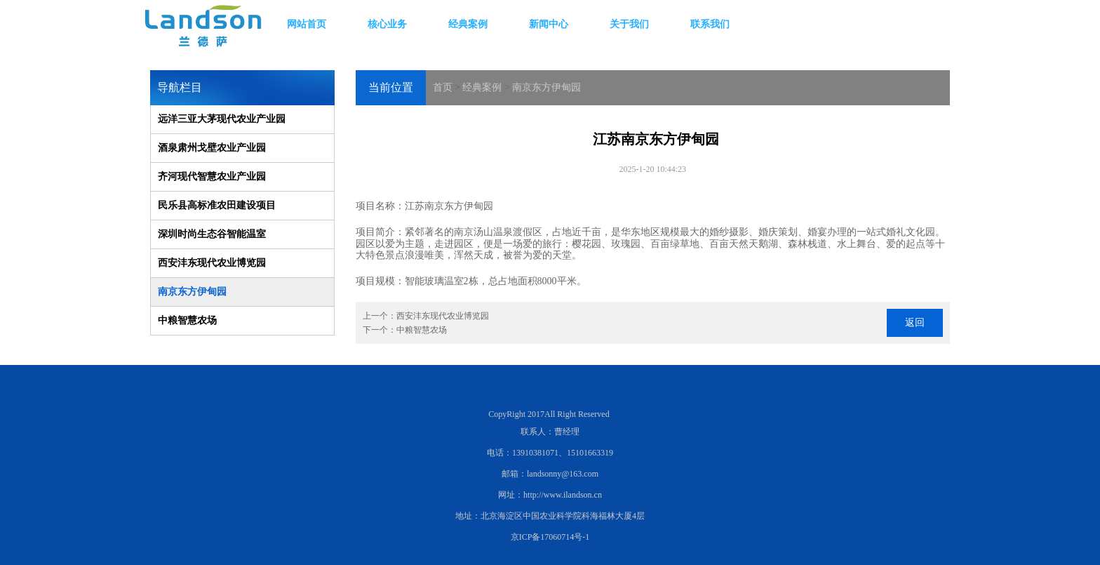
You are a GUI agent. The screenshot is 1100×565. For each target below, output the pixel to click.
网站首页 (306, 24)
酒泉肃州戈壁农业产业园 (212, 147)
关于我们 (629, 24)
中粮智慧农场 (187, 320)
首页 (442, 87)
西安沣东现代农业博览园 (212, 263)
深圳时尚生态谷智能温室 (212, 234)
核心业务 (387, 24)
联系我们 (710, 24)
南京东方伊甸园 (546, 87)
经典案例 (468, 24)
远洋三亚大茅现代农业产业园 (222, 119)
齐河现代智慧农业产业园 (212, 176)
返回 (915, 322)
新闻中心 (548, 24)
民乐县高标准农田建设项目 (217, 205)
